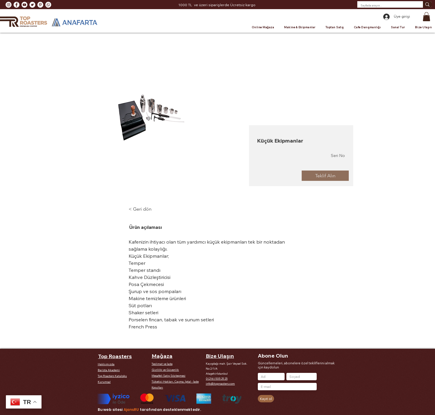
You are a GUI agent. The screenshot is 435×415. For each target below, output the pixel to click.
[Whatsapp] (48, 5)
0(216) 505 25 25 (217, 379)
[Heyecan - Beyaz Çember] (32, 5)
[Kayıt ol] (266, 398)
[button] (426, 16)
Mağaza (162, 356)
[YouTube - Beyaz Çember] (24, 5)
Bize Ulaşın (220, 356)
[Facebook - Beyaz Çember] (16, 5)
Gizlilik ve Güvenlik (165, 370)
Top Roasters (115, 356)
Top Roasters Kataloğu (112, 376)
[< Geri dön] (145, 209)
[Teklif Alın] (325, 176)
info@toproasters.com (220, 384)
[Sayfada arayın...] (386, 5)
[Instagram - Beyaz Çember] (8, 5)
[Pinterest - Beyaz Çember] (40, 5)
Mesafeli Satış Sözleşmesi (168, 376)
